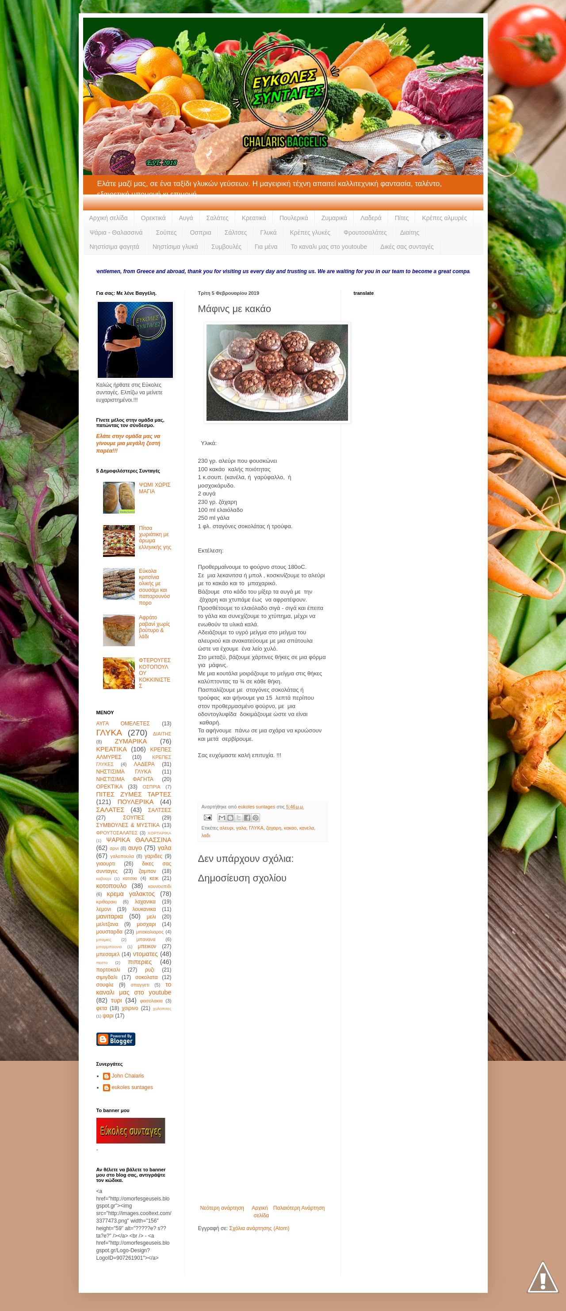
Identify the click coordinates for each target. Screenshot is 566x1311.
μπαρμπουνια (109, 946)
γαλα (241, 828)
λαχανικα (145, 902)
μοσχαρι (146, 924)
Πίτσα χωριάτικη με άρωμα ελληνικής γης (155, 537)
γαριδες (153, 856)
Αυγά (186, 217)
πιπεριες (140, 961)
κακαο (290, 828)
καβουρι (103, 878)
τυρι (116, 1000)
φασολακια (151, 1000)
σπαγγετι (139, 984)
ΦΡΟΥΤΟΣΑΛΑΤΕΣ (117, 832)
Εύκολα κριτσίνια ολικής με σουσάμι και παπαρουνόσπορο (154, 587)
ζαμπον (147, 871)
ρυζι (149, 970)
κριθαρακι (106, 901)
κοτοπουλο (111, 885)
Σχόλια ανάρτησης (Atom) (259, 1228)
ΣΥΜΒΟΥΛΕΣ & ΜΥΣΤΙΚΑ (128, 825)
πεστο (102, 962)
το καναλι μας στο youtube (134, 988)
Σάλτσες (236, 232)
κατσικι (130, 878)
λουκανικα (144, 909)
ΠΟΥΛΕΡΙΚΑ (136, 801)
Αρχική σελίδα (108, 217)
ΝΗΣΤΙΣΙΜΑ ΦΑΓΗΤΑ (125, 779)
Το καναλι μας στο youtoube (329, 246)
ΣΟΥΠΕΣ (133, 818)
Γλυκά (268, 232)
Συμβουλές (226, 246)
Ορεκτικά (153, 217)
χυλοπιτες (162, 1008)
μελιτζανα (107, 924)
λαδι (206, 835)
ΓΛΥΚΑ (256, 828)
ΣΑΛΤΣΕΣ (160, 810)
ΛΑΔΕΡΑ (144, 764)
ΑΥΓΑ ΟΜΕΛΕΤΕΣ (123, 723)
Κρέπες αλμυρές (444, 217)
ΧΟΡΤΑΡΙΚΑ (160, 833)
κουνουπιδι (160, 886)
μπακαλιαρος (150, 931)
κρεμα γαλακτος (131, 893)
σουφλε (105, 985)
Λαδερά (371, 217)
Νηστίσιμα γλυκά (175, 246)
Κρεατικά (254, 217)
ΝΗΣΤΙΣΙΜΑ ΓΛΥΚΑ (123, 772)
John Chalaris (128, 1076)
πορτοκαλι (108, 970)
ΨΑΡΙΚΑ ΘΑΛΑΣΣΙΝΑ (138, 839)
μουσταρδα (109, 932)
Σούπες (166, 232)
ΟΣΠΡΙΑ (152, 786)
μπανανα (145, 939)
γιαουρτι (105, 864)
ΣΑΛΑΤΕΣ (110, 809)
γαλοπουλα (122, 856)
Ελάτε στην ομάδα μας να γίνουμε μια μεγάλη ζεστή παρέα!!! (128, 443)
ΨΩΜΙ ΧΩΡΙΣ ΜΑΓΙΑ (154, 488)
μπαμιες (103, 939)
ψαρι (108, 1016)
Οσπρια (200, 232)
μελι (151, 917)
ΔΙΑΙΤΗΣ (162, 733)
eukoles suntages (132, 1087)
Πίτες (402, 217)
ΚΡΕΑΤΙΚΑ (111, 749)
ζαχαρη (273, 828)
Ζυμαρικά (334, 217)
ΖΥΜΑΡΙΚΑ (131, 741)
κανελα (306, 828)
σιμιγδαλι (107, 977)
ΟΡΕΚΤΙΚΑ (109, 787)
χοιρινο (130, 1008)
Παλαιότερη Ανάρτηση (299, 1208)
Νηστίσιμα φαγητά (114, 246)
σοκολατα (146, 977)
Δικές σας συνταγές (406, 246)
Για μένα (266, 246)
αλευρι (226, 828)
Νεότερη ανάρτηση (222, 1208)
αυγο (135, 847)
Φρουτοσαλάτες (365, 232)
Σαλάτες (218, 217)
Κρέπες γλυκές (310, 232)
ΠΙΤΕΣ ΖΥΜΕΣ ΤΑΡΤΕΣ (134, 794)
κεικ (153, 878)
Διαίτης (410, 232)
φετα (101, 1008)
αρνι (114, 848)
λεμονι (103, 909)
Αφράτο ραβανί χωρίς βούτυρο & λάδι (154, 627)
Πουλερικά (293, 217)
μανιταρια (109, 916)
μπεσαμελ (108, 954)
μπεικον (147, 946)
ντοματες (145, 953)
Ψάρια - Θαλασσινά (116, 232)
